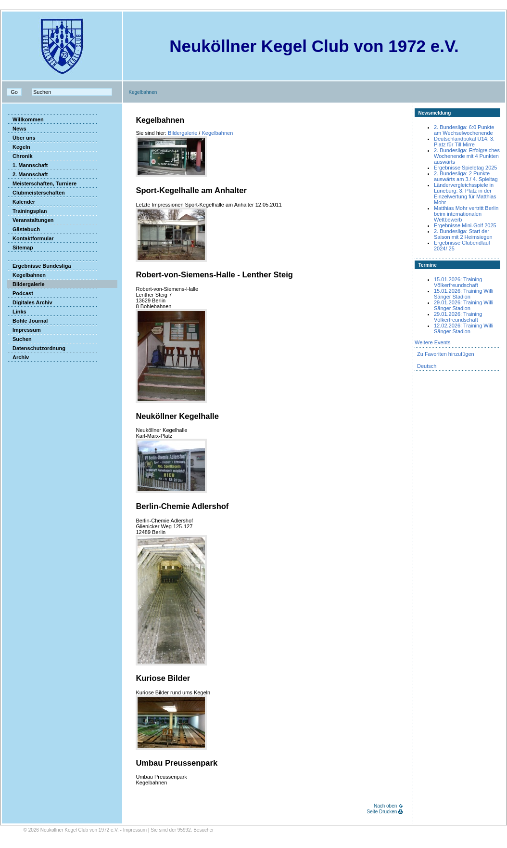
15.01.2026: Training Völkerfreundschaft (458, 282)
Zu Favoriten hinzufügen (445, 354)
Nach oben (385, 806)
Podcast (20, 293)
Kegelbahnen (26, 275)
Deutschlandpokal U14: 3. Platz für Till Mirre (464, 141)
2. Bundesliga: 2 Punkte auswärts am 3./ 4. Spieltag (466, 176)
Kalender (21, 202)
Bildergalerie (26, 284)
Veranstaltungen (30, 220)
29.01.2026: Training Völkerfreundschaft (458, 317)
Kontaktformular (30, 238)
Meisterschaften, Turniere (41, 183)
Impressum (24, 330)
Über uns (21, 138)
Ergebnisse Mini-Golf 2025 (465, 225)
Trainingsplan (27, 211)
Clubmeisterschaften (36, 193)
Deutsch (426, 366)
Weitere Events (432, 342)
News (16, 128)
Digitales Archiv (29, 302)
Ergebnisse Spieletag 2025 (465, 167)
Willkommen (25, 119)
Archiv (18, 357)
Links (16, 311)
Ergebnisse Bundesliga (39, 266)
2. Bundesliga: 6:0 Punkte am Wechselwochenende (464, 130)
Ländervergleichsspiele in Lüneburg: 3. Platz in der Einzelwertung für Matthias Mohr (465, 193)
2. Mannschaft (27, 174)
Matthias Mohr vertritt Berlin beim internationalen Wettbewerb (466, 213)
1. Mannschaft (27, 165)
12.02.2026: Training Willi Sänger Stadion (464, 328)
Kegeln (18, 147)
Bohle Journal (27, 321)
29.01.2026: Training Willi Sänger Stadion (464, 305)
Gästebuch (23, 229)
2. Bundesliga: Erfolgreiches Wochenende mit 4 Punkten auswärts (467, 156)
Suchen (19, 339)
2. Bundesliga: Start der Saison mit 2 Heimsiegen (463, 234)
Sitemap (20, 247)
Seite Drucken (382, 811)
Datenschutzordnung (36, 348)
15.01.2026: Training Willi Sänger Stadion (464, 294)
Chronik (20, 156)
